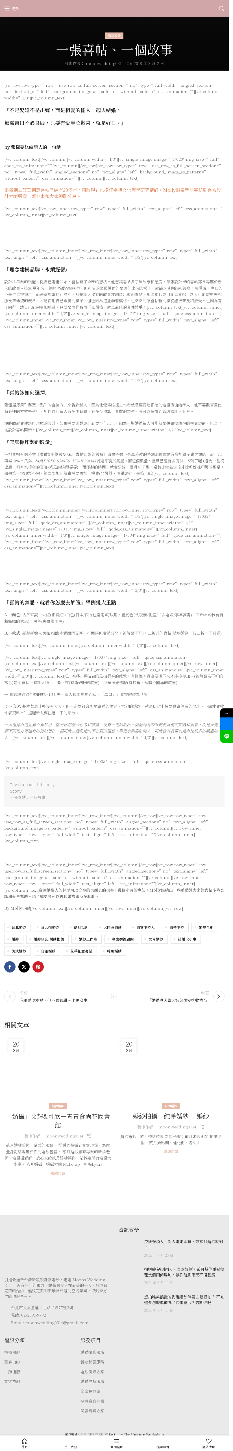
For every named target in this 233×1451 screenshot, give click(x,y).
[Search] (221, 8)
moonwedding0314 (105, 63)
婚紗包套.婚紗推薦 (49, 939)
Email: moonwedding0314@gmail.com (50, 1325)
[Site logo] (114, 8)
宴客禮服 (12, 1384)
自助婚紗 (171, 1109)
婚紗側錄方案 (92, 1375)
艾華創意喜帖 (81, 951)
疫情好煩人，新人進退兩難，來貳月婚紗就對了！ (183, 1247)
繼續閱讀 (58, 1176)
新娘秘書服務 (92, 1365)
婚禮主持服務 (92, 1384)
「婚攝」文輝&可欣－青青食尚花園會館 (58, 1123)
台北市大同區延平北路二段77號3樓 (42, 1310)
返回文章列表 (114, 998)
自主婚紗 (48, 951)
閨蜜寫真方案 (92, 1414)
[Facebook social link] (10, 967)
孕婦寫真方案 (92, 1404)
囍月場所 (81, 927)
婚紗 (15, 939)
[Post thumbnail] (129, 1251)
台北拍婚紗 (50, 927)
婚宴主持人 (145, 927)
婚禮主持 (176, 927)
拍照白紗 (12, 1355)
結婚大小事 (187, 939)
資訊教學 (114, 35)
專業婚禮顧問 (123, 939)
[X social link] (24, 967)
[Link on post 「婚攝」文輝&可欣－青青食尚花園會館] (58, 1074)
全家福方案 (90, 1394)
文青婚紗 (156, 939)
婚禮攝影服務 (92, 1355)
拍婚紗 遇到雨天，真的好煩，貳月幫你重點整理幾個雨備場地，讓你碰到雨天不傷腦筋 (184, 1275)
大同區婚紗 (112, 927)
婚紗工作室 (88, 939)
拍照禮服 (12, 1375)
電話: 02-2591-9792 (28, 1318)
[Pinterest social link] (38, 967)
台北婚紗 (19, 927)
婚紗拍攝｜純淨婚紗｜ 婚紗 (171, 1119)
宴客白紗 (12, 1365)
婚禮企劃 (206, 927)
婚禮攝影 (58, 1109)
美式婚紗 (19, 951)
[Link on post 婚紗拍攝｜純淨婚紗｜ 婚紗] (171, 1074)
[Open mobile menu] (12, 8)
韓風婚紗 (114, 951)
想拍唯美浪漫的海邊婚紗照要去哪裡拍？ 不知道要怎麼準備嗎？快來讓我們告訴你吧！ (184, 1302)
